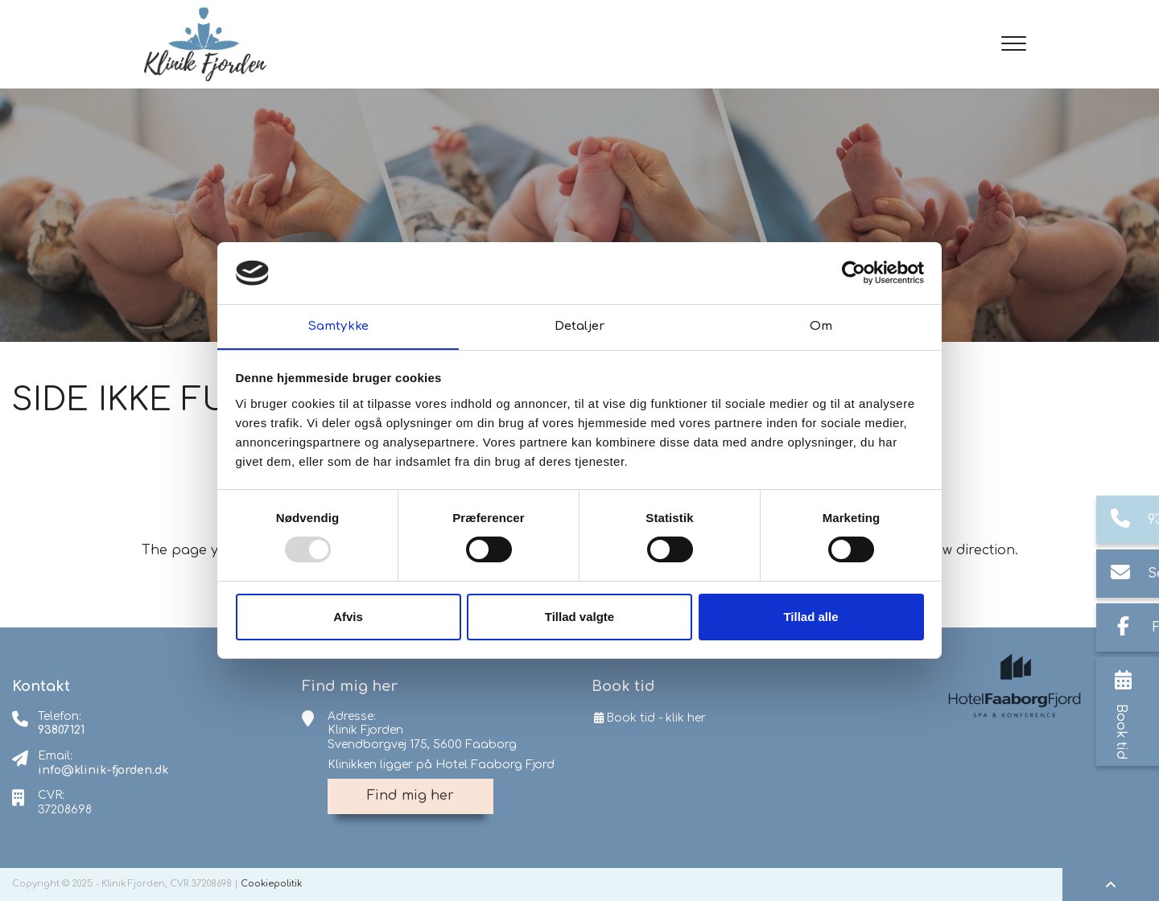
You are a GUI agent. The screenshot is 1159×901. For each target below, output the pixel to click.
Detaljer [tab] (579, 325)
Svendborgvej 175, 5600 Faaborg (422, 744)
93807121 (61, 730)
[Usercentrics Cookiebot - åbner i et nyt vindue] (853, 273)
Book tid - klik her (649, 718)
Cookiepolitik (271, 883)
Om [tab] (821, 325)
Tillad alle (810, 616)
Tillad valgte (579, 616)
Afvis (348, 616)
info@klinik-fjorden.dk (103, 770)
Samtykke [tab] (338, 325)
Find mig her (410, 795)
